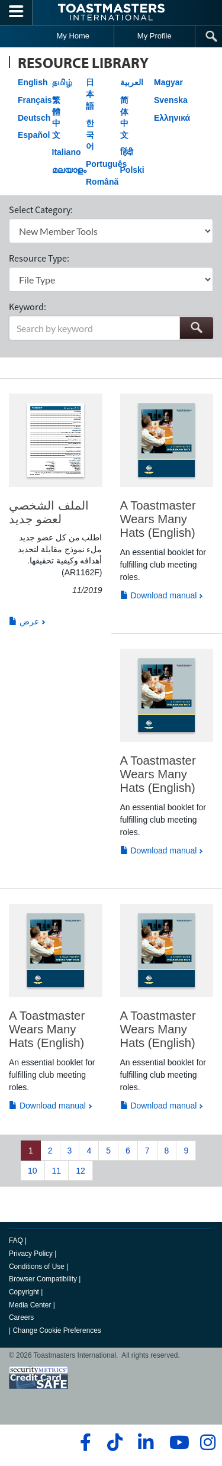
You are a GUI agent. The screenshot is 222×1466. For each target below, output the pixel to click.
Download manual (158, 595)
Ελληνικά (172, 118)
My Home (72, 35)
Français (35, 100)
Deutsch (34, 118)
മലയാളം (69, 170)
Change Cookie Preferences (56, 1330)
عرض (24, 621)
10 (32, 1170)
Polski (132, 170)
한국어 (90, 134)
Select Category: (41, 209)
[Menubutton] (16, 12)
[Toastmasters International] (111, 12)
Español (34, 135)
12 (80, 1170)
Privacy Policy (31, 1253)
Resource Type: (39, 258)
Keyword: (27, 306)
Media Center (30, 1305)
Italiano (66, 152)
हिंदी (126, 152)
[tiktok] (114, 1442)
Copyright (24, 1292)
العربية (131, 82)
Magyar (168, 82)
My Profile (154, 35)
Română (102, 181)
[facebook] (83, 1442)
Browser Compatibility (43, 1279)
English (33, 82)
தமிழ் (62, 82)
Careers (21, 1317)
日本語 (90, 94)
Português (106, 164)
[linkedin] (145, 1442)
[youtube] (176, 1442)
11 (57, 1170)
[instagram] (207, 1442)
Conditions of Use (37, 1266)
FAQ (16, 1240)
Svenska (171, 100)
